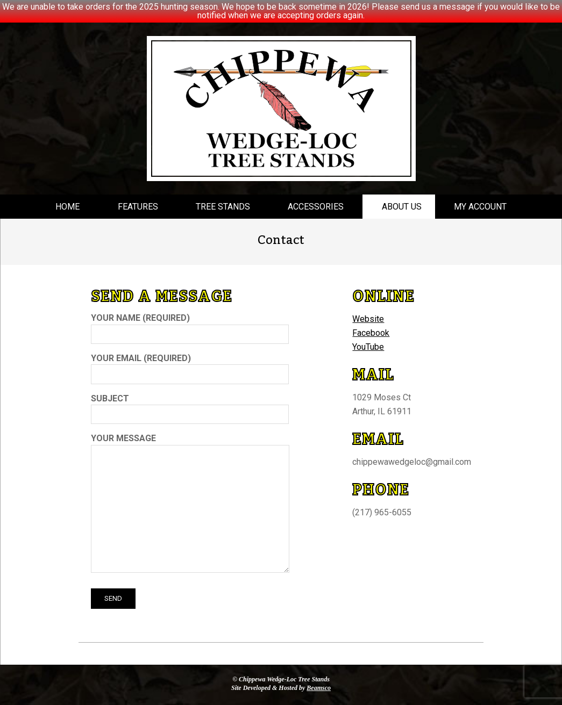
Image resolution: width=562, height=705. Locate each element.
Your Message (190, 503)
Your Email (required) (190, 366)
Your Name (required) (190, 326)
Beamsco (319, 688)
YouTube (368, 347)
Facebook (370, 333)
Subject (190, 406)
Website (368, 319)
